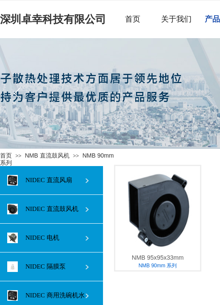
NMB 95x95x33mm (158, 257)
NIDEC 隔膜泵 (36, 266)
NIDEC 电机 (33, 238)
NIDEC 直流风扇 (39, 180)
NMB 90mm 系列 (158, 266)
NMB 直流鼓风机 (47, 155)
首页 (6, 155)
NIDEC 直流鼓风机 (42, 209)
